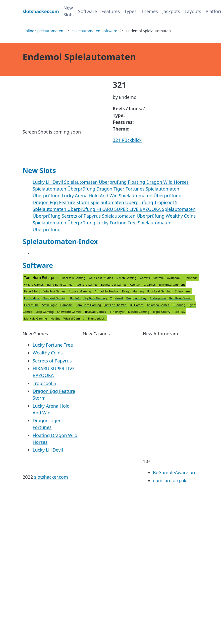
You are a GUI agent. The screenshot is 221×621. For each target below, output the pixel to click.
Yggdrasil (117, 298)
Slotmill (158, 278)
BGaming (179, 305)
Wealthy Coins (48, 353)
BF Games (137, 305)
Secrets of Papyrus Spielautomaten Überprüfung (114, 216)
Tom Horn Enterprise (111, 298)
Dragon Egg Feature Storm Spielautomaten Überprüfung (93, 202)
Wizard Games (34, 284)
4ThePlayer (117, 312)
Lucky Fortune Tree (53, 345)
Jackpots (171, 11)
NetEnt (55, 318)
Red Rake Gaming (181, 298)
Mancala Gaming (36, 318)
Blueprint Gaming (54, 298)
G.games (150, 284)
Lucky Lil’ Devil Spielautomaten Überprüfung (80, 182)
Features (110, 11)
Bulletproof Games (114, 284)
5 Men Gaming (127, 278)
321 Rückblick (127, 140)
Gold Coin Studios (101, 278)
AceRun (135, 284)
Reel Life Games (87, 284)
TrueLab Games (95, 312)
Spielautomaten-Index (60, 241)
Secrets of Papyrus (52, 361)
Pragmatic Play (136, 298)
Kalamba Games (158, 305)
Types (130, 11)
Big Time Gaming (95, 298)
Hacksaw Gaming (74, 278)
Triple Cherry (162, 312)
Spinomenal (183, 291)
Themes (149, 11)
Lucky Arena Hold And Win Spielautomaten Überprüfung (122, 196)
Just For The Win (115, 305)
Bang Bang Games (60, 284)
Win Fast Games (54, 291)
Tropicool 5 (44, 383)
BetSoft (75, 298)
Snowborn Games (69, 312)
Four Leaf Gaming (159, 291)
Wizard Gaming (74, 318)
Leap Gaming (45, 312)
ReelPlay (179, 312)
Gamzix (145, 278)
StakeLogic (50, 305)
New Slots (69, 11)
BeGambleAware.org (175, 472)
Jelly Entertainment (172, 284)
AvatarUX (173, 278)
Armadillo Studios (107, 291)
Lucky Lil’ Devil (48, 450)
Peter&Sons (32, 291)
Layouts (193, 11)
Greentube (31, 305)
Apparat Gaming (80, 291)
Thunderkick (96, 318)
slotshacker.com (51, 477)
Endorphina (158, 298)
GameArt (66, 305)
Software (87, 11)
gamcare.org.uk (170, 480)
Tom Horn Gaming (88, 305)
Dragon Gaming (133, 291)
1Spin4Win (190, 278)
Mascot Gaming (139, 312)
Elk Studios (32, 298)
